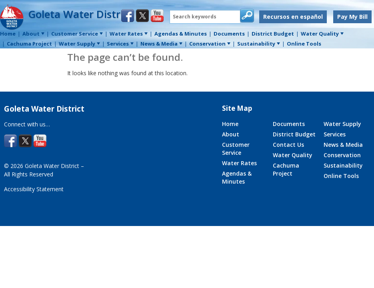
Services (335, 134)
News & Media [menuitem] (161, 43)
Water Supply (342, 124)
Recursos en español (293, 16)
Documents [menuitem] (229, 33)
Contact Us (288, 144)
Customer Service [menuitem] (77, 33)
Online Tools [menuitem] (304, 43)
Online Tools (341, 176)
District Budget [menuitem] (273, 33)
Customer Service (236, 148)
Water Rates (239, 163)
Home (230, 124)
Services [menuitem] (120, 43)
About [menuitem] (33, 33)
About (230, 134)
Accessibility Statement (34, 189)
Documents (289, 124)
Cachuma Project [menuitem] (29, 43)
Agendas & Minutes (237, 177)
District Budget (294, 134)
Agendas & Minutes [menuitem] (180, 33)
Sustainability (343, 165)
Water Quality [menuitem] (322, 33)
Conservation (342, 155)
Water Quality (292, 155)
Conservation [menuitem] (209, 43)
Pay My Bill (352, 16)
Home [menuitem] (8, 33)
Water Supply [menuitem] (79, 43)
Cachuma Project (286, 169)
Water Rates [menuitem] (129, 33)
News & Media (343, 144)
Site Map (237, 108)
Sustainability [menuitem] (258, 43)
